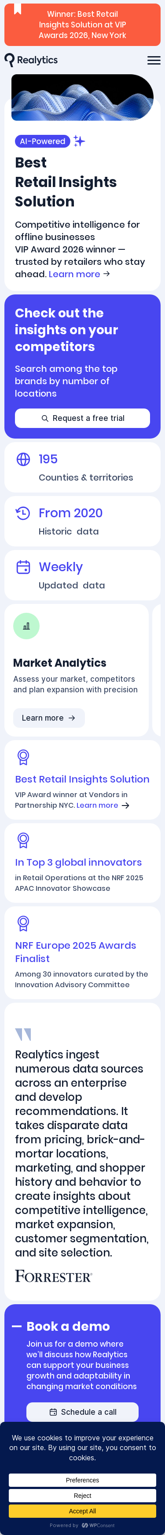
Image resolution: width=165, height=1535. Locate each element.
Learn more (80, 274)
